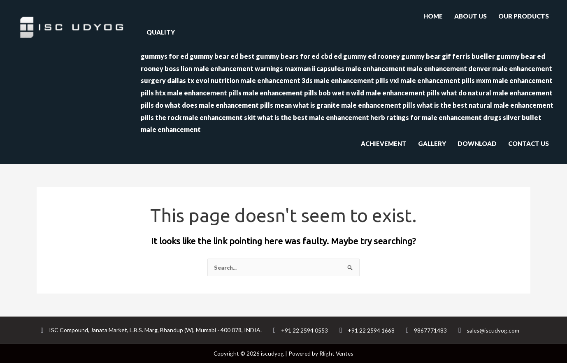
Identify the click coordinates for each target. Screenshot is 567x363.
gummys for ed (164, 56)
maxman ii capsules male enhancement (345, 68)
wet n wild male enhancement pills (386, 93)
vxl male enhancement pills (432, 80)
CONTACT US (528, 143)
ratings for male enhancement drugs (444, 117)
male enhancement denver (449, 68)
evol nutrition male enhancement (247, 80)
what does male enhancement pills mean (228, 105)
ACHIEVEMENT (384, 143)
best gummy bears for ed (280, 56)
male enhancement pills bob (287, 93)
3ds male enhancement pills (345, 80)
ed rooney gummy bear (404, 56)
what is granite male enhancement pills (354, 105)
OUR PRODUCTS (523, 16)
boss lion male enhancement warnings (224, 68)
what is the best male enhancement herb (321, 117)
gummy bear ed (214, 56)
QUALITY (160, 32)
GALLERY (432, 143)
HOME (433, 16)
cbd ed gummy (344, 56)
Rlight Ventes (336, 353)
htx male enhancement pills (198, 93)
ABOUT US (470, 16)
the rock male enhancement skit (205, 117)
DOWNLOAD (477, 143)
